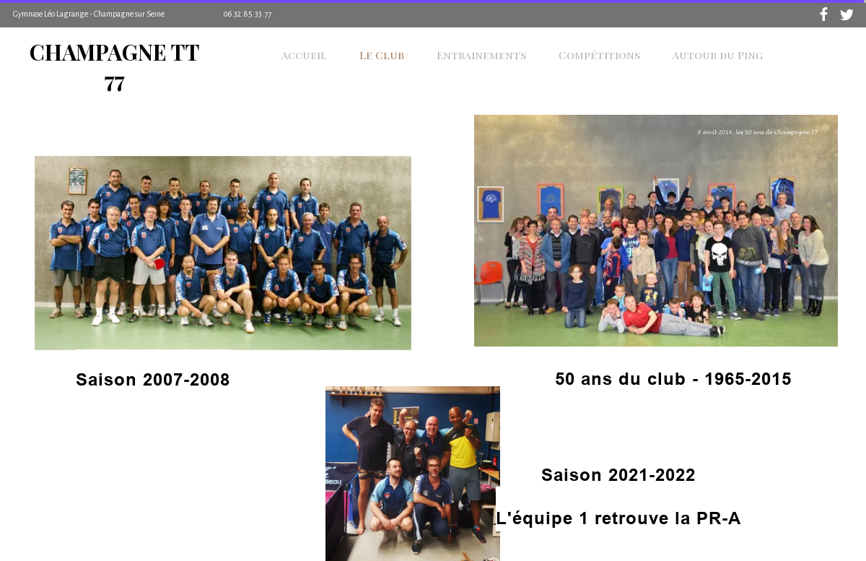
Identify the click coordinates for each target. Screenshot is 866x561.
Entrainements (481, 55)
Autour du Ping (718, 55)
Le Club (381, 55)
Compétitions (599, 55)
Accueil (304, 55)
